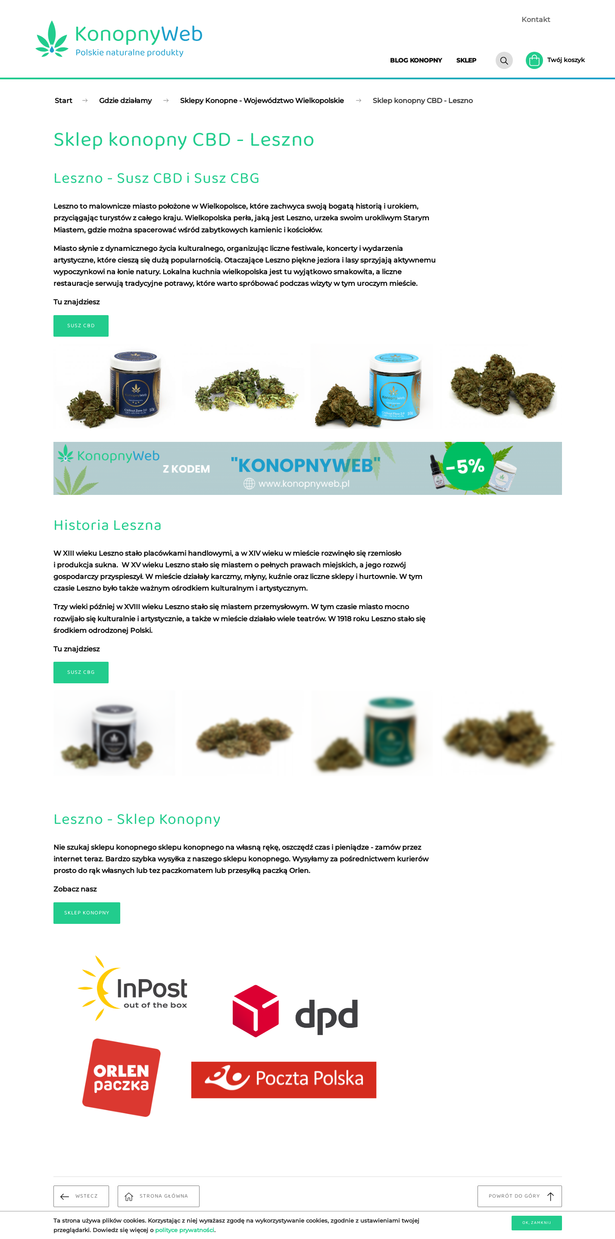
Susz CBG (81, 672)
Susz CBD (81, 325)
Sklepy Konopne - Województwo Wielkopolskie (262, 101)
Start (63, 101)
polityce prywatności (184, 1229)
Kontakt (535, 20)
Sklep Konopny (86, 912)
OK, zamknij (536, 1222)
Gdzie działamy (125, 101)
